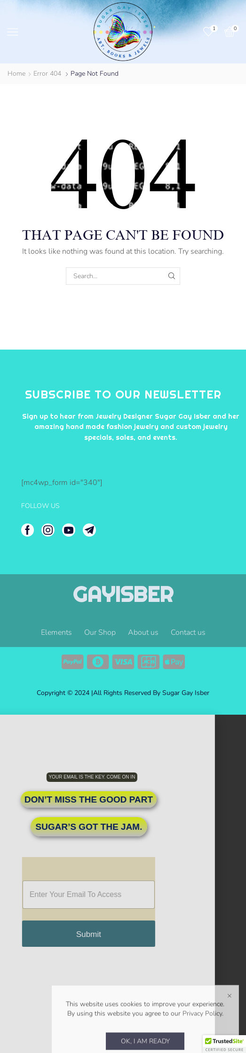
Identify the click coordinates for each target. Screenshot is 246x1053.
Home (16, 73)
